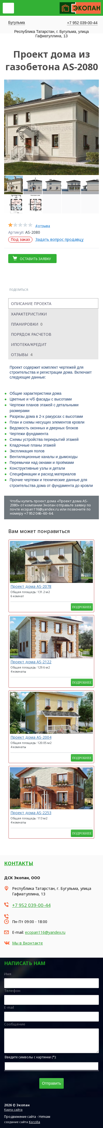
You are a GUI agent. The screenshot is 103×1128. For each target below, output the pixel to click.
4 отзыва (42, 226)
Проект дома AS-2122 (30, 661)
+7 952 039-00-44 (82, 23)
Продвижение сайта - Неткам (27, 1116)
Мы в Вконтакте (27, 943)
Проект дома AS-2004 (30, 737)
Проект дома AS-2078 (30, 586)
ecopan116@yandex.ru (45, 932)
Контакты (18, 863)
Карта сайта (13, 1109)
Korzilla (34, 1122)
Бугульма (16, 22)
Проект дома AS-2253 (30, 812)
